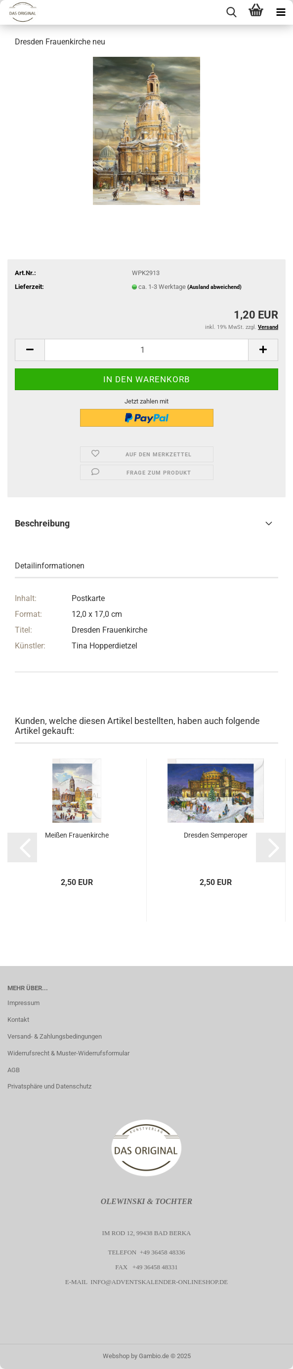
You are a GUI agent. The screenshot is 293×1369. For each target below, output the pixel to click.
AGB (13, 1070)
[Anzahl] (146, 350)
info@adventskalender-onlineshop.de (159, 1282)
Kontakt (18, 1019)
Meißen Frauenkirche (77, 835)
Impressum (23, 1003)
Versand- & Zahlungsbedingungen (54, 1036)
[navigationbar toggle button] (280, 12)
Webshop (116, 1356)
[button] (29, 350)
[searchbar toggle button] (231, 12)
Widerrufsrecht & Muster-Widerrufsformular (68, 1053)
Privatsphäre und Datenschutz (49, 1086)
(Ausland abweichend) (214, 287)
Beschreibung (42, 523)
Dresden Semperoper (216, 835)
